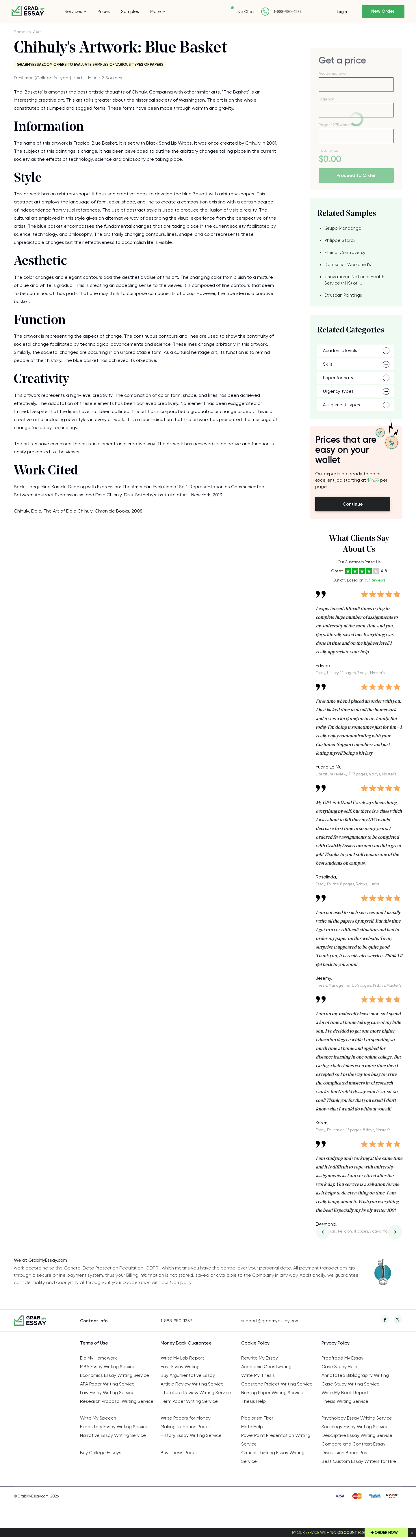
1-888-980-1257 (287, 12)
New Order (383, 11)
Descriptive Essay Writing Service (357, 1435)
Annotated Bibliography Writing (355, 1375)
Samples (130, 11)
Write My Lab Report (182, 1358)
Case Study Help (339, 1366)
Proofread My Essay (342, 1358)
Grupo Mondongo (342, 228)
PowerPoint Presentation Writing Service (275, 1440)
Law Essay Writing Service (107, 1392)
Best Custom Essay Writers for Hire (359, 1461)
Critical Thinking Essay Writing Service (272, 1457)
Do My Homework (98, 1358)
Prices (103, 11)
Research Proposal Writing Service (116, 1401)
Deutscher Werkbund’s (347, 264)
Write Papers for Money (186, 1418)
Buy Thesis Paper (179, 1452)
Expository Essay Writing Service (114, 1426)
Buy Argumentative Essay (188, 1375)
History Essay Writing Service (191, 1435)
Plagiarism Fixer (257, 1418)
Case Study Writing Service (351, 1384)
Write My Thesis (258, 1375)
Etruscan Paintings (343, 295)
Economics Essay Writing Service (114, 1375)
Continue (353, 504)
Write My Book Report (345, 1392)
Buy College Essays (100, 1452)
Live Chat (244, 11)
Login (341, 11)
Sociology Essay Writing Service (355, 1426)
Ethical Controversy (344, 252)
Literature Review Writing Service (196, 1392)
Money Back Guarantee (186, 1343)
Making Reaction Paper (185, 1426)
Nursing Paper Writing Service (272, 1392)
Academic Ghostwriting (266, 1366)
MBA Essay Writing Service (107, 1366)
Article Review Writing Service (192, 1384)
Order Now (386, 1532)
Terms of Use (94, 1343)
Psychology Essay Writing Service (357, 1418)
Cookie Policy (255, 1343)
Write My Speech (98, 1418)
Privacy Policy (336, 1343)
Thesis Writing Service (345, 1401)
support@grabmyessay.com (270, 1320)
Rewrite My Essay (259, 1358)
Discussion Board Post (345, 1452)
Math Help (252, 1426)
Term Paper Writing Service (189, 1401)
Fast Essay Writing (180, 1366)
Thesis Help (253, 1401)
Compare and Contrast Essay (353, 1444)
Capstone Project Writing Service (277, 1384)
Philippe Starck (339, 240)
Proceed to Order (356, 175)
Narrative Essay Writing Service (113, 1435)
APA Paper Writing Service (107, 1384)
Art (38, 31)
